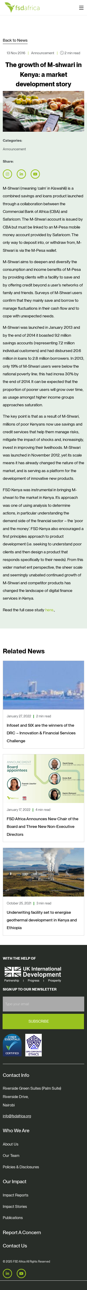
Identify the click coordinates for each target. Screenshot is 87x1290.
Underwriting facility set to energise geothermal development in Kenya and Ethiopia (42, 920)
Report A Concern (22, 1232)
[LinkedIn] (7, 1273)
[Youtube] (21, 1273)
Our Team (11, 1155)
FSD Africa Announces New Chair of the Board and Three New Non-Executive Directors (42, 826)
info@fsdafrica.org (17, 1116)
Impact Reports (15, 1195)
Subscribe (39, 1021)
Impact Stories (15, 1206)
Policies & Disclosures (21, 1167)
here (49, 609)
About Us (10, 1144)
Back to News (15, 40)
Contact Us (15, 1246)
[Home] (22, 7)
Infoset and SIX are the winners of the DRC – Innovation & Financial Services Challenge (41, 733)
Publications (13, 1217)
